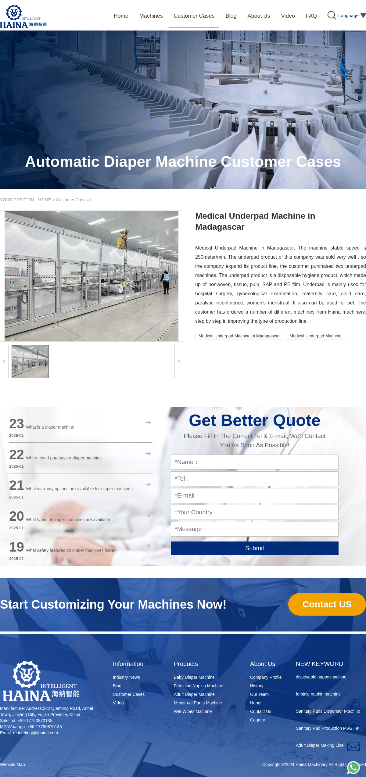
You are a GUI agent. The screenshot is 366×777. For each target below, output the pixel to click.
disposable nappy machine (321, 678)
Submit (254, 548)
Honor (256, 702)
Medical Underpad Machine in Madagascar (239, 335)
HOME (44, 199)
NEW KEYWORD (319, 663)
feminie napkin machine (318, 695)
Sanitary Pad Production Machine (327, 729)
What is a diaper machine (50, 427)
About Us (262, 663)
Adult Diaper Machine (194, 694)
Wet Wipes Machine (193, 711)
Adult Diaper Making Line (319, 746)
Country (257, 720)
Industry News (126, 677)
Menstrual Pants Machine (198, 702)
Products (186, 663)
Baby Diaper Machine (194, 677)
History (257, 685)
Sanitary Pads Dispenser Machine (328, 712)
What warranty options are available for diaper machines (79, 489)
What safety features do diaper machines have (70, 550)
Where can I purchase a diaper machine (64, 458)
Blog (117, 685)
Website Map (12, 764)
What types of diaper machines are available (68, 519)
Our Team (259, 694)
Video (118, 702)
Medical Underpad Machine (315, 335)
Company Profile (266, 677)
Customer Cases (72, 199)
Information (128, 663)
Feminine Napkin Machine (198, 685)
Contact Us (260, 711)
